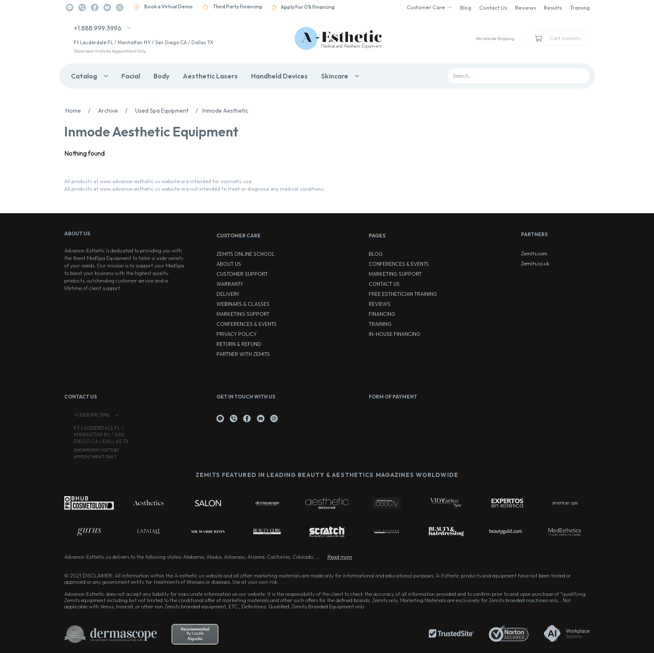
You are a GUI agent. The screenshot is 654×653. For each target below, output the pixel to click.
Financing (382, 314)
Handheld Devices (279, 76)
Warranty (229, 284)
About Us (228, 264)
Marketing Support (242, 314)
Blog (465, 7)
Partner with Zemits (243, 354)
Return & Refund (238, 344)
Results (553, 7)
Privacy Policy (236, 334)
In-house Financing (394, 334)
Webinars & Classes (242, 304)
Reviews (525, 7)
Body (161, 76)
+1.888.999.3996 (97, 28)
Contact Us (493, 7)
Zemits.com (534, 253)
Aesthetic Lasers (210, 76)
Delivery (227, 294)
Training (580, 7)
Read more (339, 557)
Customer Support (242, 274)
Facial (130, 76)
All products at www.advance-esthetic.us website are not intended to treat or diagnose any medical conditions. (194, 189)
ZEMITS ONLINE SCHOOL (245, 254)
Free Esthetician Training (403, 294)
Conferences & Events (246, 324)
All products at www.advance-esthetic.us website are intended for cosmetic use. (158, 181)
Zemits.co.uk (535, 263)
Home (80, 110)
